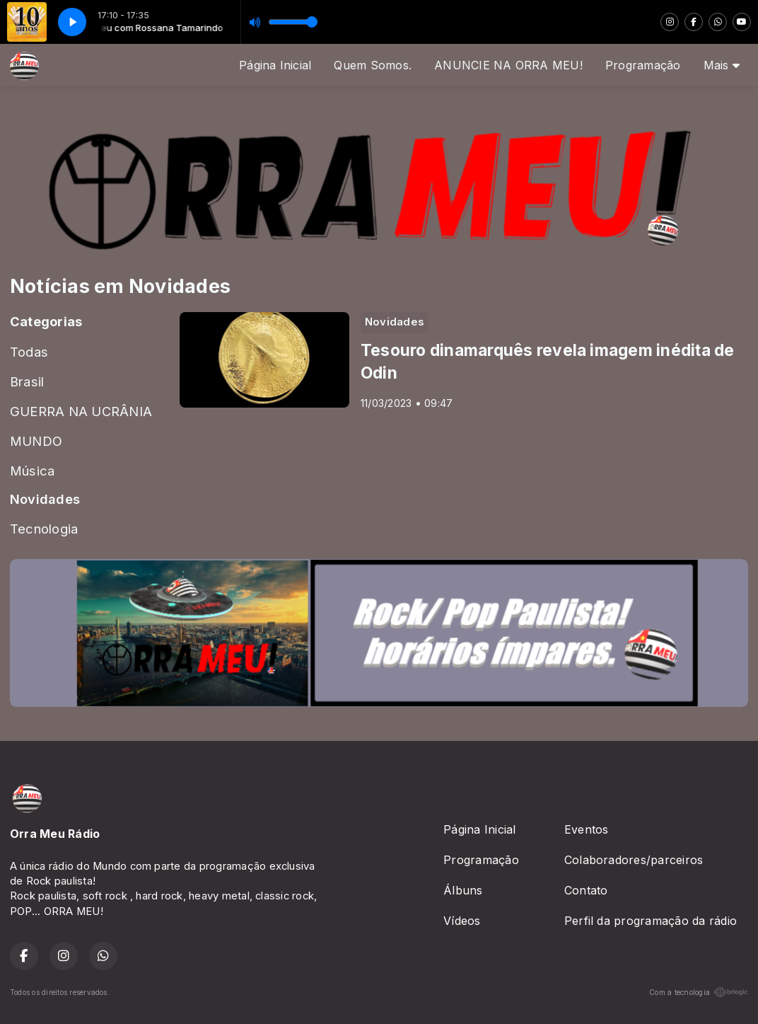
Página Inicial (275, 65)
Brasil (27, 381)
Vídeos (461, 921)
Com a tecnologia (698, 992)
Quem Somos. (373, 65)
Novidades (45, 499)
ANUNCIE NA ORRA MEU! (508, 65)
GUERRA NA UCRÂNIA (81, 411)
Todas (29, 351)
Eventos (586, 829)
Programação (643, 65)
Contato (586, 890)
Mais (722, 65)
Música (32, 470)
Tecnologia (44, 528)
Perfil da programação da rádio (650, 921)
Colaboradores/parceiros (634, 860)
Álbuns (462, 890)
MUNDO (36, 441)
